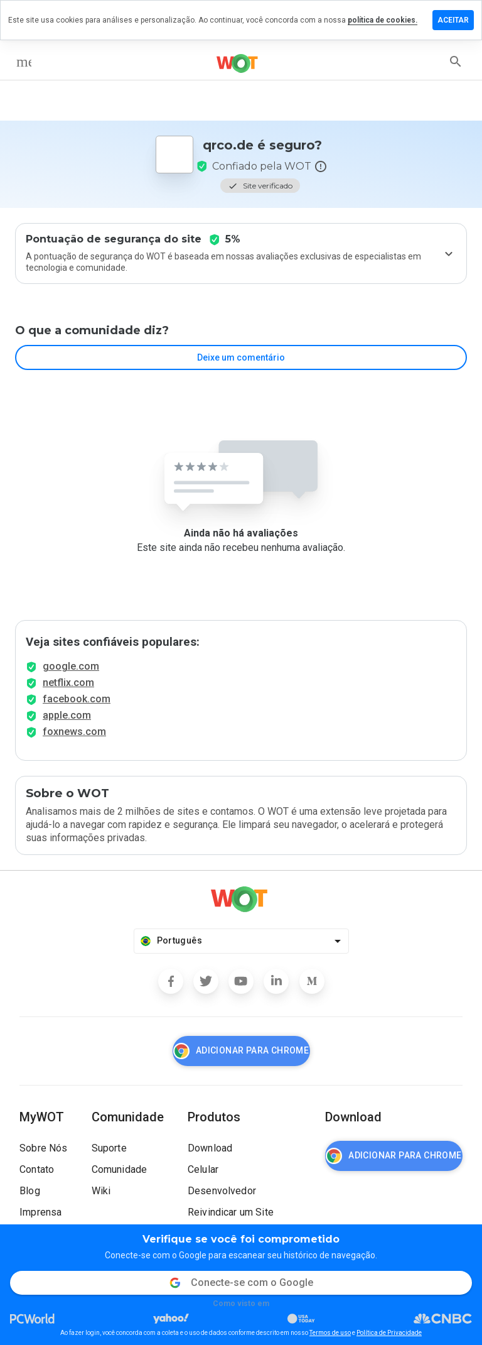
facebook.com (76, 699)
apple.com (67, 715)
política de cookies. (382, 20)
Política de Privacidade (389, 1332)
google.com (71, 666)
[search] (456, 61)
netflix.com (68, 683)
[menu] (24, 61)
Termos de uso (330, 1332)
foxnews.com (74, 732)
